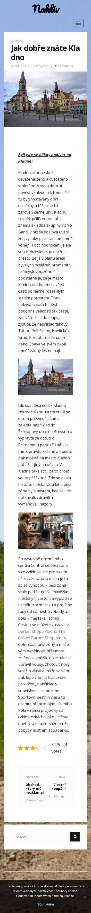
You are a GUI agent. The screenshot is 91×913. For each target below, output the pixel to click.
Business (17, 40)
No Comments (63, 66)
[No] (85, 896)
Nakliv (45, 9)
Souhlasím (45, 904)
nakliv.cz (21, 66)
